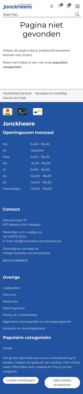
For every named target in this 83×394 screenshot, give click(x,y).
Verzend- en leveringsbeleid (24, 328)
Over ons (9, 294)
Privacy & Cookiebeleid (20, 315)
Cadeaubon (12, 288)
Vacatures (10, 301)
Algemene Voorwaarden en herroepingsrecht (37, 321)
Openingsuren (14, 308)
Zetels (7, 348)
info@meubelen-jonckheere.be (37, 241)
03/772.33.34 (17, 236)
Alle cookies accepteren (62, 382)
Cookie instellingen (20, 380)
